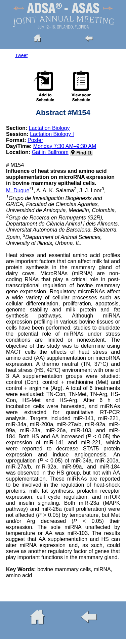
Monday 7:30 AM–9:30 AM (64, 146)
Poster (35, 140)
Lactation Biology (49, 128)
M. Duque (17, 190)
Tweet (21, 55)
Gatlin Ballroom (50, 152)
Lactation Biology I (52, 134)
